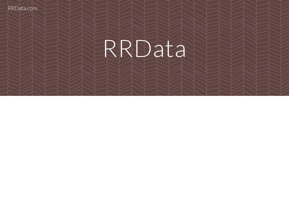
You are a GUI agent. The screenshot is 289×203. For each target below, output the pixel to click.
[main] (144, 48)
